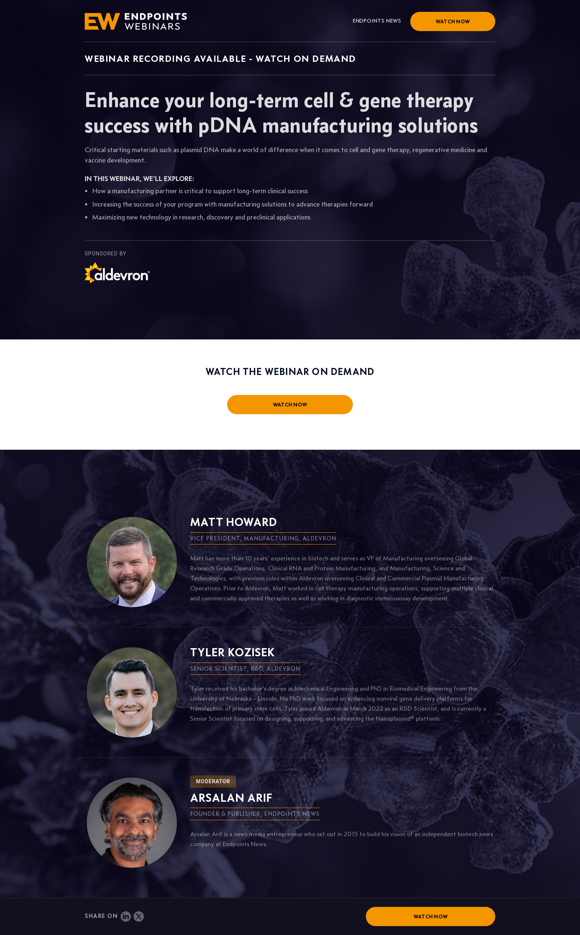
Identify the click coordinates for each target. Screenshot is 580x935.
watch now (290, 404)
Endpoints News (377, 20)
